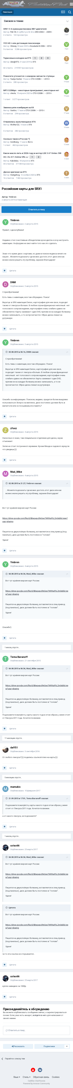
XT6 (30, 125)
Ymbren (12, 197)
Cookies (56, 1077)
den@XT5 (14, 62)
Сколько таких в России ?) (16, 139)
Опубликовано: (24, 224)
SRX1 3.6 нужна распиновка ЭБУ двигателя (25, 29)
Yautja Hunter (16, 79)
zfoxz (13, 428)
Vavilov (13, 110)
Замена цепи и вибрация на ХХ (18, 107)
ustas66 (14, 845)
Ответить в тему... (16, 1030)
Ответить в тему (36, 209)
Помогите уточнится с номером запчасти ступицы (29, 76)
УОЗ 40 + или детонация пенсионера (21, 43)
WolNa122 (14, 125)
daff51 (14, 747)
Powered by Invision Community (36, 1084)
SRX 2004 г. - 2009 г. (43, 32)
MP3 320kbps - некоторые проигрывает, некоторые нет (31, 90)
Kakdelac (14, 161)
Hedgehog (15, 175)
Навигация (22, 200)
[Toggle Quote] (6, 352)
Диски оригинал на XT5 (15, 172)
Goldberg (14, 142)
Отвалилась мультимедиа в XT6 (19, 121)
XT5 (34, 62)
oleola (13, 93)
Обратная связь (41, 1077)
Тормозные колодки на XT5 (17, 58)
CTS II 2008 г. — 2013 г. (40, 79)
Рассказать (18, 1046)
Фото (30, 142)
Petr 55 (13, 32)
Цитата (12, 270)
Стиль (26, 1077)
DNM (13, 282)
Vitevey (13, 46)
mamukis (15, 786)
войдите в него (40, 1015)
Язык (16, 1077)
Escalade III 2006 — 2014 (40, 46)
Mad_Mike (16, 471)
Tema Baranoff (19, 657)
